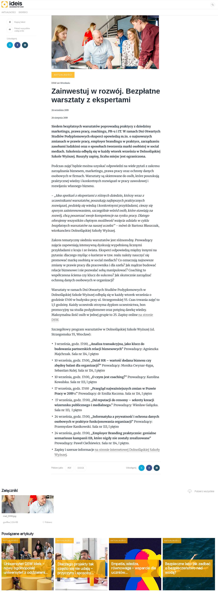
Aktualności (9, 12)
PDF (69, 468)
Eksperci (23, 12)
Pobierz (47, 522)
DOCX (81, 468)
